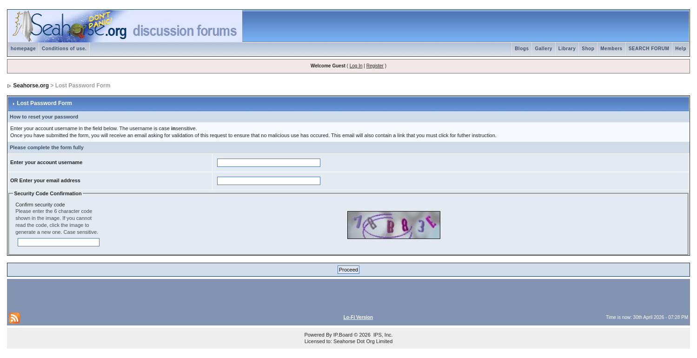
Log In (356, 65)
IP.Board (342, 335)
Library (567, 48)
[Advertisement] (117, 295)
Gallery (543, 48)
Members (611, 48)
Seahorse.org (31, 85)
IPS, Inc (382, 335)
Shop (588, 48)
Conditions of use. (64, 48)
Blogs (522, 48)
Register (375, 65)
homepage (23, 48)
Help (680, 48)
